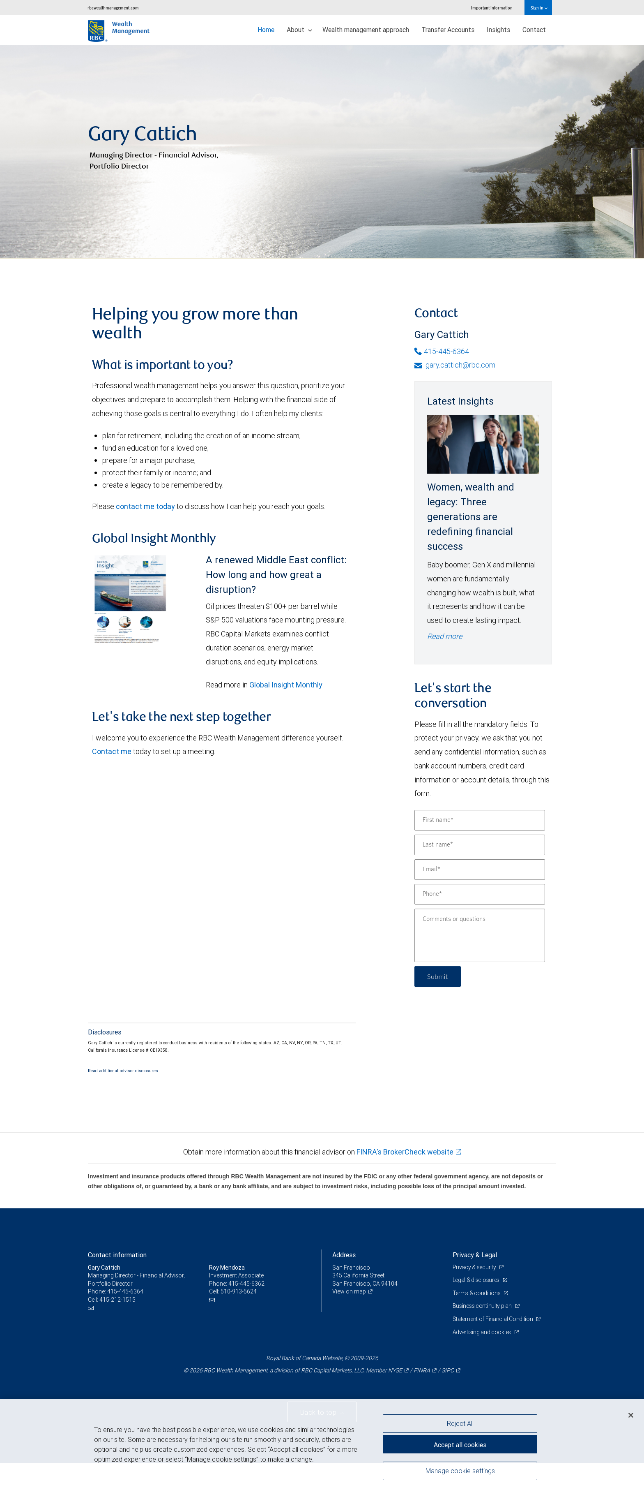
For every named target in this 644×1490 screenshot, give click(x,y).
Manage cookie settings (460, 1471)
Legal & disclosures (477, 1280)
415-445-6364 (441, 351)
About (299, 29)
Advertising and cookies (482, 1332)
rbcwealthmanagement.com (113, 7)
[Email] (479, 869)
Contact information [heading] (117, 1255)
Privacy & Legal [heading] (475, 1255)
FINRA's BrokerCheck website (404, 1152)
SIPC (448, 1370)
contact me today (145, 506)
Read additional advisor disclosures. (123, 1071)
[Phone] (479, 894)
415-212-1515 (117, 1299)
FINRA (422, 1370)
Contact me (111, 751)
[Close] (631, 1415)
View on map (349, 1291)
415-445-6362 (246, 1283)
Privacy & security (475, 1267)
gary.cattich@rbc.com (454, 365)
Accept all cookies (460, 1445)
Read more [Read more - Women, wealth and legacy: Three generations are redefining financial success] (444, 636)
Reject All (460, 1423)
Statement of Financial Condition (493, 1319)
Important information (492, 7)
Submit (437, 976)
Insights (498, 29)
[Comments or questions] (479, 935)
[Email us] (92, 1308)
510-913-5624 (239, 1291)
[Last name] (479, 845)
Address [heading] (344, 1255)
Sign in (539, 7)
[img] (322, 152)
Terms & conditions (477, 1293)
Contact (534, 29)
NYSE (395, 1370)
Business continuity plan (483, 1306)
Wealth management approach (365, 29)
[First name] (479, 820)
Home (266, 29)
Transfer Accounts (447, 29)
